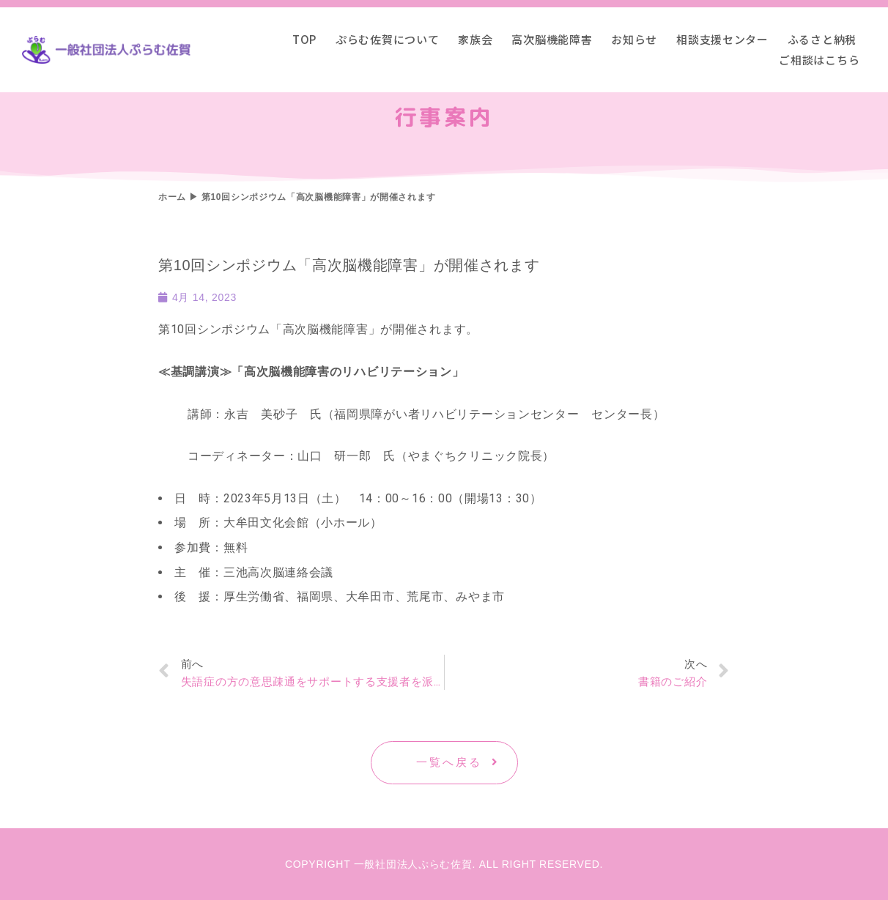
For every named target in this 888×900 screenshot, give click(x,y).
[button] (444, 762)
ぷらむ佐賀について (387, 39)
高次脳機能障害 (551, 39)
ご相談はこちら (819, 59)
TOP (304, 39)
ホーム (172, 197)
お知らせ (634, 39)
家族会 (475, 39)
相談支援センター (722, 39)
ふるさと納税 (822, 39)
